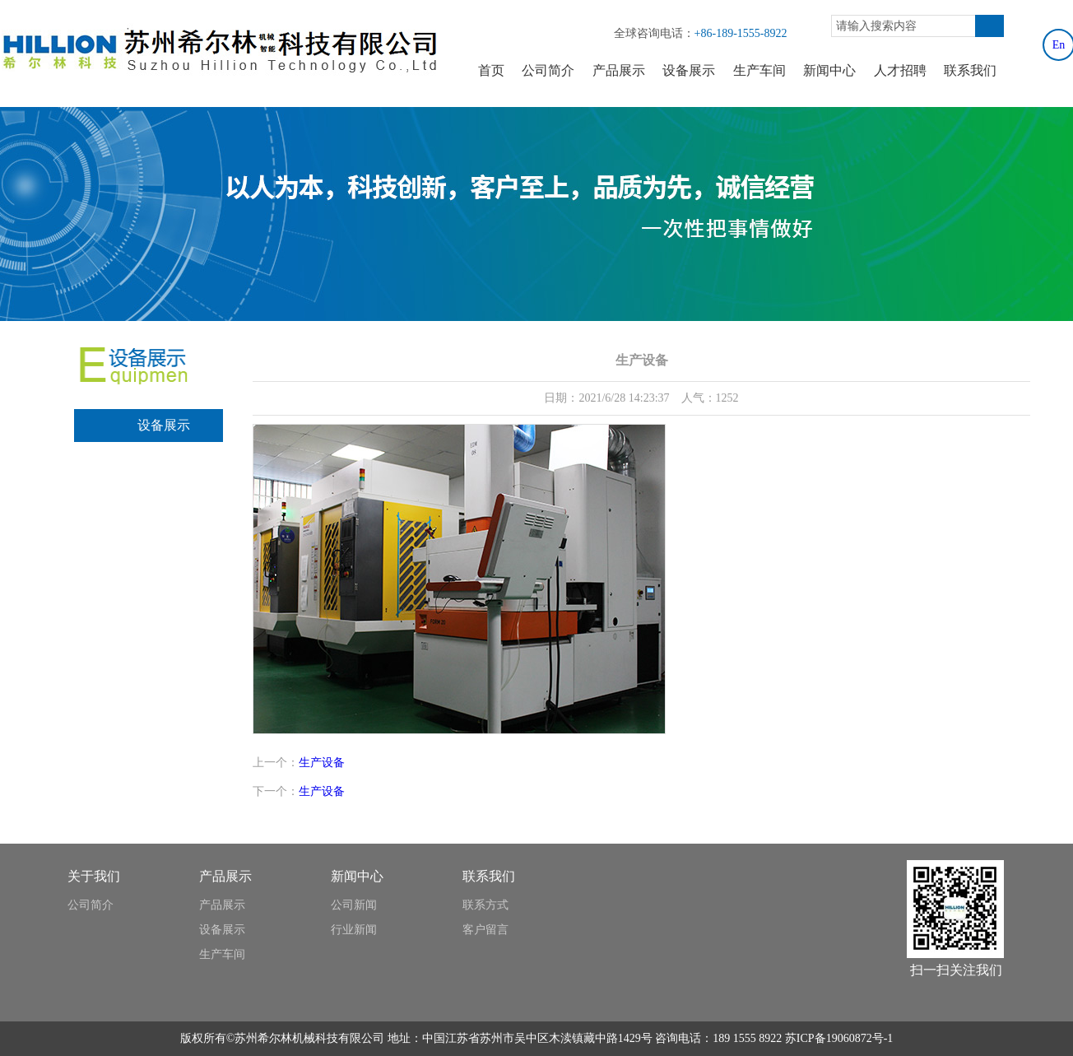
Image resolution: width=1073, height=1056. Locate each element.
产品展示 (618, 70)
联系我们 (970, 70)
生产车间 (759, 70)
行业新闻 (354, 929)
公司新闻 (354, 905)
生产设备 (322, 762)
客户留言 (485, 929)
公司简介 (548, 70)
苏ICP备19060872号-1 (839, 1038)
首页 (491, 70)
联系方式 (485, 905)
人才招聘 (900, 70)
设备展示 (688, 70)
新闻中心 (829, 70)
